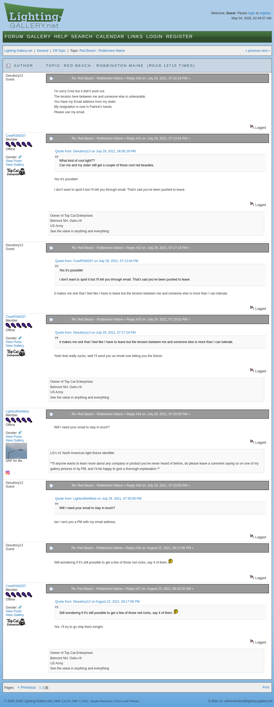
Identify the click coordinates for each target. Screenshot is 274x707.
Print (265, 687)
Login (154, 36)
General (42, 51)
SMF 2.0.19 (62, 701)
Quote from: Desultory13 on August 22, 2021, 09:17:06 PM (97, 601)
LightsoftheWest (17, 411)
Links (135, 36)
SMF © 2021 (80, 701)
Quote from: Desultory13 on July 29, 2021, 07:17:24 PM (95, 332)
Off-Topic (59, 51)
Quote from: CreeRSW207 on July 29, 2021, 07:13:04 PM (96, 261)
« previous (252, 51)
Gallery (39, 36)
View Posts (14, 161)
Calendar (110, 36)
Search (82, 36)
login (251, 13)
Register (179, 36)
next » (265, 51)
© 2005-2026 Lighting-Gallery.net (28, 701)
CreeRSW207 (16, 136)
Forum (14, 36)
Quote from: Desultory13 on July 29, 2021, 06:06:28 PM (95, 151)
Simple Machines (101, 701)
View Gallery (15, 165)
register (265, 13)
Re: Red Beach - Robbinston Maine (97, 78)
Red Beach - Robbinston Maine (102, 51)
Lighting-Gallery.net (18, 51)
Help (61, 36)
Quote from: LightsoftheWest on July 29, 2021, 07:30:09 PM (98, 498)
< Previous (26, 687)
